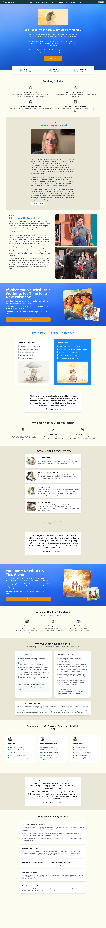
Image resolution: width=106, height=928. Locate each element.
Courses (60, 2)
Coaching (73, 2)
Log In (101, 2)
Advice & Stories (35, 2)
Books (54, 2)
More (81, 2)
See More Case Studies (38, 203)
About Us (45, 2)
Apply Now (53, 58)
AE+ (67, 2)
